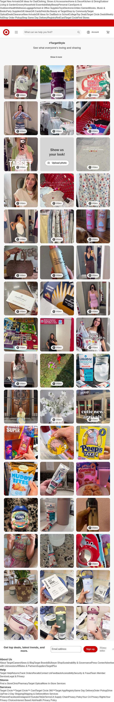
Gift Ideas (26, 11)
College (73, 14)
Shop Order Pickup (12, 17)
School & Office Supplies (46, 8)
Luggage (29, 8)
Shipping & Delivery (34, 694)
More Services (51, 694)
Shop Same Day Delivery (34, 17)
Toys (61, 8)
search (78, 32)
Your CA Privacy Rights (94, 697)
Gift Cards (36, 11)
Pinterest (4, 697)
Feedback (56, 673)
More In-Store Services (54, 683)
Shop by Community (77, 11)
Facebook (14, 697)
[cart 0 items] (108, 32)
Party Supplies (13, 11)
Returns (16, 673)
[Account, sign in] (94, 32)
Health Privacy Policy (46, 700)
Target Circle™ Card (25, 690)
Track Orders (26, 673)
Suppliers (41, 666)
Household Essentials (35, 5)
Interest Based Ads (25, 700)
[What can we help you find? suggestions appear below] (52, 32)
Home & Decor (75, 1)
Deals (10, 14)
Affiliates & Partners (27, 666)
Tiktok (42, 697)
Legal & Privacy (16, 676)
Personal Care (66, 5)
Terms (48, 697)
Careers (17, 663)
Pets (43, 11)
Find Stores (83, 17)
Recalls (36, 673)
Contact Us (45, 673)
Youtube (35, 697)
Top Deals (82, 14)
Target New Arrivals (10, 1)
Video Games (82, 8)
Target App (60, 690)
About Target (6, 663)
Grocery (20, 5)
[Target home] (6, 32)
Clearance (18, 14)
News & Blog (27, 663)
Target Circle (71, 17)
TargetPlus (51, 666)
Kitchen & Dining (91, 1)
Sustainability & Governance (77, 663)
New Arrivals (29, 14)
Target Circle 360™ (45, 690)
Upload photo (57, 163)
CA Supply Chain (59, 697)
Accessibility (67, 673)
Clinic (15, 683)
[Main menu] (16, 32)
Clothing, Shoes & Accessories (52, 1)
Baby (48, 5)
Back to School (61, 14)
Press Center (97, 663)
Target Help (6, 673)
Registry (51, 17)
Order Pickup (100, 690)
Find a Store (6, 683)
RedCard (60, 17)
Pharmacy (23, 683)
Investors (12, 666)
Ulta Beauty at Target (56, 11)
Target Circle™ (7, 690)
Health (12, 8)
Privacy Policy (75, 697)
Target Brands (41, 663)
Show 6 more (57, 57)
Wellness (20, 8)
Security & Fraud (82, 673)
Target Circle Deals (96, 14)
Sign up (90, 649)
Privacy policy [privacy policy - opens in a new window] (107, 649)
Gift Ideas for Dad (28, 1)
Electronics (69, 8)
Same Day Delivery (84, 690)
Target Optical (35, 683)
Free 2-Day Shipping (13, 694)
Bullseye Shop (55, 663)
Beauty (55, 5)
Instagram (24, 697)
